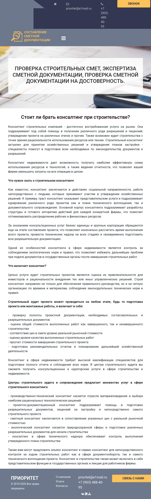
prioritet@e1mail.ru (92, 477)
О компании (63, 476)
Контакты (62, 485)
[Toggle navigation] (63, 38)
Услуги (60, 481)
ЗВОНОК (134, 3)
